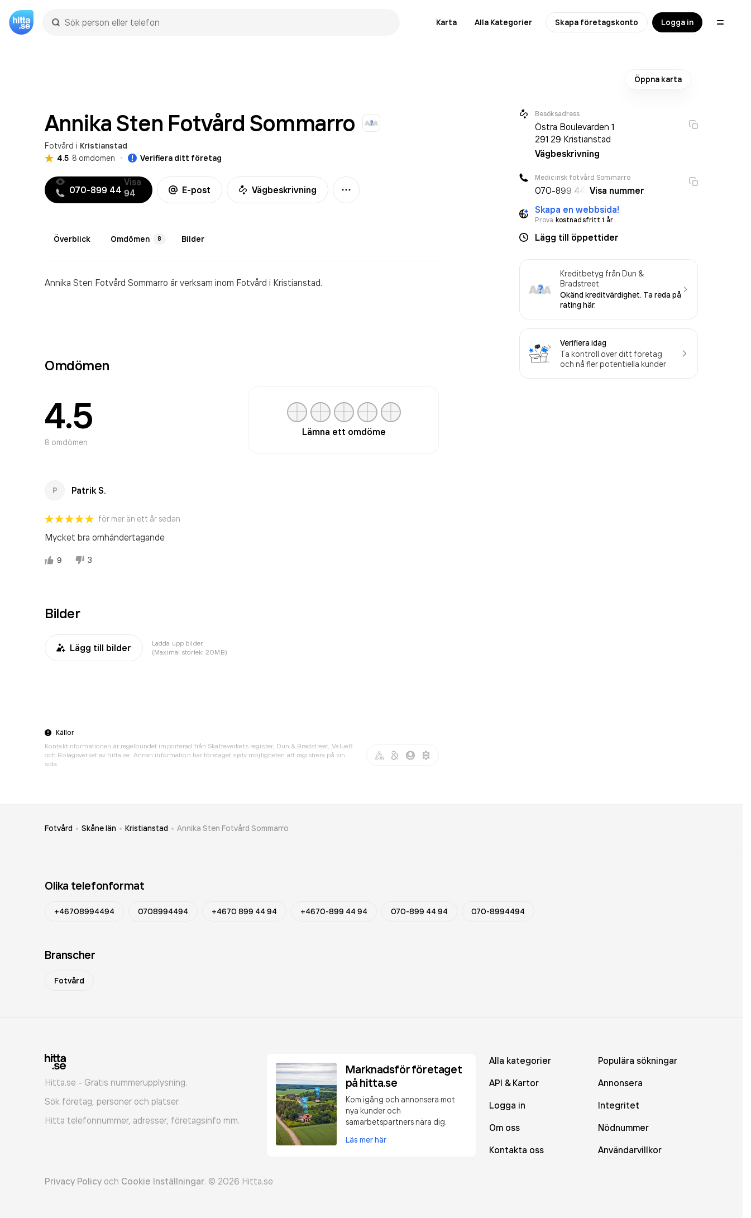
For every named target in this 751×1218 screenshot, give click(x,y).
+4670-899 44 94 (333, 911)
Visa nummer (617, 190)
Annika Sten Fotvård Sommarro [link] (233, 828)
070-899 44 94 (419, 911)
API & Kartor (514, 1082)
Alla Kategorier (503, 22)
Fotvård (59, 145)
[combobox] (227, 22)
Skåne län (99, 828)
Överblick (72, 239)
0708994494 (163, 911)
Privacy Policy (73, 1181)
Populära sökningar (637, 1060)
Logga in (677, 22)
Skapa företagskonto (596, 22)
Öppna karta (658, 79)
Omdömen (138, 239)
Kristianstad (103, 146)
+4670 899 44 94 (244, 911)
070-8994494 (498, 911)
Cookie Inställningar (162, 1181)
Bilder (192, 239)
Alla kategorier (520, 1060)
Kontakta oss (516, 1149)
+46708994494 (84, 911)
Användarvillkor (630, 1149)
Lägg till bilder (93, 647)
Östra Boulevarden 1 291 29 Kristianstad (574, 133)
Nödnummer (623, 1127)
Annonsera (620, 1082)
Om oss (504, 1127)
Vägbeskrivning (277, 189)
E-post (190, 189)
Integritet (618, 1105)
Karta (446, 22)
